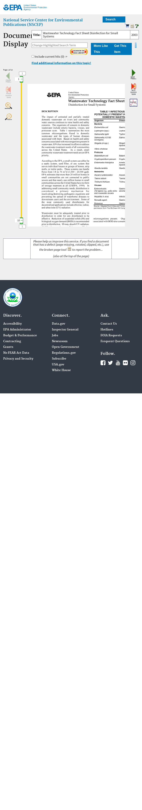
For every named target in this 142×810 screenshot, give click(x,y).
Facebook (103, 362)
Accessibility (12, 324)
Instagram (132, 362)
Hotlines (107, 329)
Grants (8, 347)
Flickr (125, 362)
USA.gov (58, 364)
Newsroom (60, 341)
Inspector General (65, 329)
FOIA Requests (111, 335)
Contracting (12, 341)
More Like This (101, 48)
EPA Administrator (17, 329)
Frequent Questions (115, 341)
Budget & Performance (20, 335)
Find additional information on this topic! (61, 63)
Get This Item (120, 48)
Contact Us (109, 324)
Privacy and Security (18, 359)
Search (110, 19)
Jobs (55, 335)
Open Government (65, 347)
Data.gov (58, 324)
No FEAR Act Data (16, 353)
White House (61, 370)
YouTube (117, 362)
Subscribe (59, 359)
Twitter (110, 362)
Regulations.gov (64, 353)
